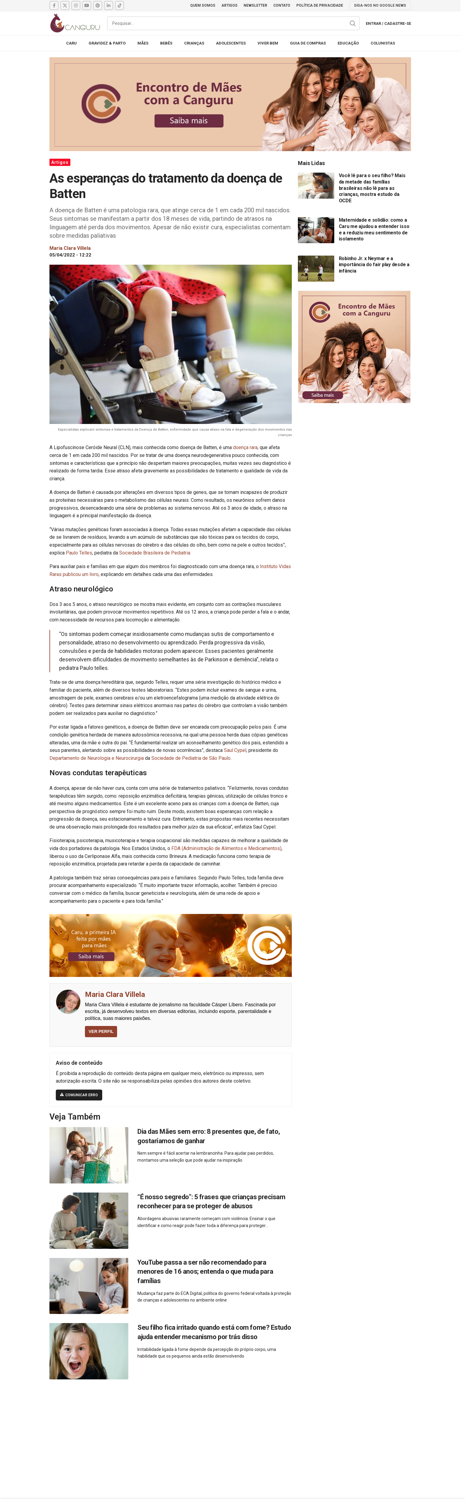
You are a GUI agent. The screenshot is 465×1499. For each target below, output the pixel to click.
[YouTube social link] (86, 5)
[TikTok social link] (119, 5)
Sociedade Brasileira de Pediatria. (155, 553)
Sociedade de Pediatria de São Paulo (191, 758)
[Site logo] (75, 23)
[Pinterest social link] (97, 5)
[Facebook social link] (54, 5)
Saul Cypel (235, 750)
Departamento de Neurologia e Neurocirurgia (97, 758)
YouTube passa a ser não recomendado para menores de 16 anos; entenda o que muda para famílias (205, 1272)
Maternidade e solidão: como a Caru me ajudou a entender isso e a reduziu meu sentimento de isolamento (374, 229)
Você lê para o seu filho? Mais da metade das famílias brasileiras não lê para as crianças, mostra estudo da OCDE (372, 188)
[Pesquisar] (233, 23)
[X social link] (64, 5)
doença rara (245, 447)
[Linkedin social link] (108, 5)
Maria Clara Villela (115, 994)
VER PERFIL (101, 1031)
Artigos (60, 162)
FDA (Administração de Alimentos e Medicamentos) (226, 848)
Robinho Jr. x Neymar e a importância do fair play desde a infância (374, 265)
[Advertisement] (230, 1432)
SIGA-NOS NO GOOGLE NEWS (380, 5)
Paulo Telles (79, 553)
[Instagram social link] (75, 5)
